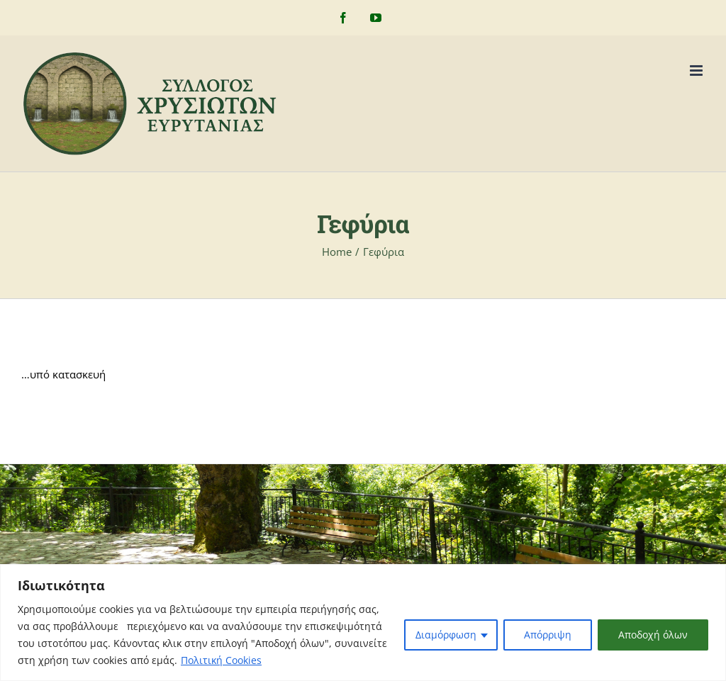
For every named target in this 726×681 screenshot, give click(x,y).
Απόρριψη (547, 634)
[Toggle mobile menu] (697, 70)
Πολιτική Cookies (221, 660)
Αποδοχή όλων (653, 634)
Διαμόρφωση (445, 634)
